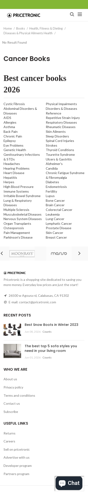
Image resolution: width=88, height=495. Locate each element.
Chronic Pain (13, 136)
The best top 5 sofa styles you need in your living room (51, 348)
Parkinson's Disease (18, 237)
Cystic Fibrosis (14, 104)
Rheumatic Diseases (61, 127)
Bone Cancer (55, 200)
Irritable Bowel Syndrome (22, 196)
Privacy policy (13, 387)
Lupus (50, 196)
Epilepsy (10, 141)
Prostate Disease (58, 228)
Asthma (9, 127)
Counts (47, 331)
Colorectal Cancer (59, 210)
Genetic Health (15, 150)
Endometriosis (56, 187)
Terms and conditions (19, 395)
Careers (9, 441)
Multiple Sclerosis (16, 210)
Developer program (18, 466)
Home (8, 28)
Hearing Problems (17, 168)
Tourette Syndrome (60, 154)
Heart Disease (14, 173)
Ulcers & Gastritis (59, 159)
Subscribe (11, 412)
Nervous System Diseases (23, 219)
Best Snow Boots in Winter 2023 (51, 324)
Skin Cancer (54, 233)
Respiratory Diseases (61, 122)
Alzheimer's (54, 164)
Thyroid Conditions (60, 150)
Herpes (9, 182)
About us (10, 379)
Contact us (12, 403)
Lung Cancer (55, 219)
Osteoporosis (14, 228)
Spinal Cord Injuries (60, 141)
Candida (52, 168)
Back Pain (11, 131)
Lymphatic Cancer (59, 223)
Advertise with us (17, 457)
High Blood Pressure (19, 187)
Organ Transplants (17, 223)
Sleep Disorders (57, 136)
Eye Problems (13, 145)
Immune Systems (16, 191)
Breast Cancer (56, 237)
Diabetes (52, 182)
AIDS (7, 118)
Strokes (51, 145)
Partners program (16, 474)
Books (21, 28)
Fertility (51, 191)
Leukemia (53, 214)
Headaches (12, 164)
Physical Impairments (61, 104)
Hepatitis (10, 177)
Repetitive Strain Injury (63, 118)
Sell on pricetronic (17, 449)
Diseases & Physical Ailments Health (28, 33)
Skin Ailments (56, 131)
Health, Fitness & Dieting (46, 28)
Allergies (10, 122)
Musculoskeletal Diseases (23, 214)
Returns (9, 433)
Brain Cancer (55, 205)
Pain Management (17, 233)
